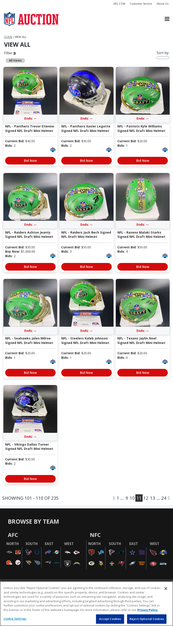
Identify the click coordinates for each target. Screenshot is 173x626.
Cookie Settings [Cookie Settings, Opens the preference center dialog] (15, 619)
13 (152, 498)
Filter (10, 52)
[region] (86, 603)
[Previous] (114, 498)
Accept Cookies (110, 619)
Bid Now (30, 160)
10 (132, 498)
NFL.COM (119, 4)
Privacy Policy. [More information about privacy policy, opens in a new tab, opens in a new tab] (147, 610)
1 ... (120, 498)
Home (8, 37)
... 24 (161, 498)
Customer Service (141, 4)
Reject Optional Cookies (147, 619)
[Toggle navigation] (167, 19)
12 (145, 498)
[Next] (169, 498)
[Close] (166, 588)
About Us (162, 4)
